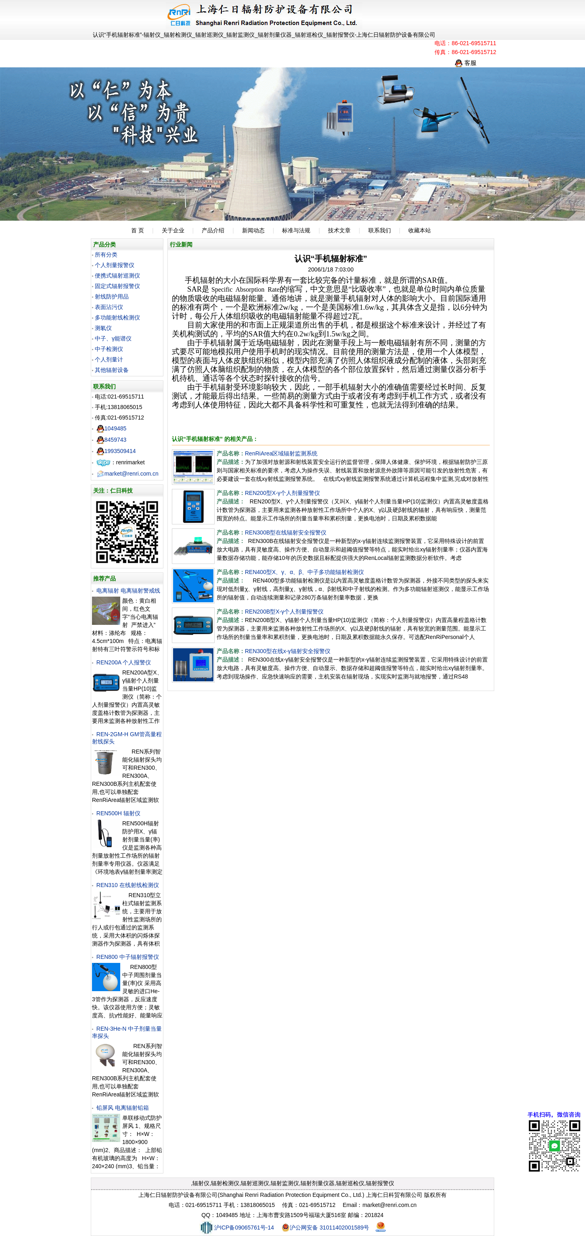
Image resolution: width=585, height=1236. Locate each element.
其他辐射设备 (112, 370)
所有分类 (106, 254)
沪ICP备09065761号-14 (236, 1227)
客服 (465, 62)
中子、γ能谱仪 (113, 338)
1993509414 (116, 451)
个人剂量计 (109, 359)
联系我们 (379, 230)
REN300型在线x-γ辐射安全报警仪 (287, 651)
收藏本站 (419, 230)
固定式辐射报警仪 (117, 286)
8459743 (111, 439)
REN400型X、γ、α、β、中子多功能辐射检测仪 (304, 572)
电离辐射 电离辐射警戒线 (128, 590)
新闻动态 (253, 230)
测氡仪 (103, 328)
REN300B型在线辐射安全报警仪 (285, 532)
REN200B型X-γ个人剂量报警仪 (284, 611)
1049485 (111, 428)
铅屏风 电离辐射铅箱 (122, 1107)
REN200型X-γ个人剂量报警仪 (282, 493)
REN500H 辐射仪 (118, 813)
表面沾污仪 (109, 307)
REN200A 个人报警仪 (123, 662)
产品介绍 (213, 230)
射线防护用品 (112, 296)
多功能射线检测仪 (117, 317)
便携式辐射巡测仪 (117, 275)
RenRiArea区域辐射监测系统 (281, 453)
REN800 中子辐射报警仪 (127, 957)
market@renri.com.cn (127, 473)
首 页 (137, 230)
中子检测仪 (109, 349)
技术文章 (339, 230)
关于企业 (173, 230)
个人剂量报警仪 (114, 265)
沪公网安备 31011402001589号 (325, 1227)
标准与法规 (296, 230)
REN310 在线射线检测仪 (127, 885)
